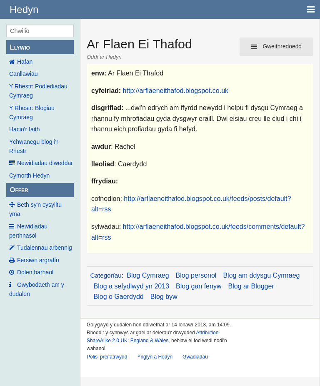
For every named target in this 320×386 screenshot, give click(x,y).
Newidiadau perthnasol (28, 231)
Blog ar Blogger (251, 286)
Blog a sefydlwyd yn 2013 (131, 286)
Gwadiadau (195, 357)
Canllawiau (23, 73)
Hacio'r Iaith (24, 129)
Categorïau (106, 275)
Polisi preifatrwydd (107, 357)
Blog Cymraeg (148, 275)
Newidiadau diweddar (45, 163)
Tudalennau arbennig (44, 247)
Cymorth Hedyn (29, 175)
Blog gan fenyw (198, 286)
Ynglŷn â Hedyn (154, 357)
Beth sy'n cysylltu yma (35, 209)
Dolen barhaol (35, 272)
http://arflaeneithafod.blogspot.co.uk (176, 90)
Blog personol (196, 275)
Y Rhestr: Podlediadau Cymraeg (38, 91)
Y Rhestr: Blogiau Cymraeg (32, 112)
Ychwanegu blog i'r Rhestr (33, 146)
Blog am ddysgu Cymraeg (261, 275)
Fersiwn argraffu (38, 260)
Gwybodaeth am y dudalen (36, 289)
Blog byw (164, 296)
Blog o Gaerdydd (119, 296)
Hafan (24, 61)
